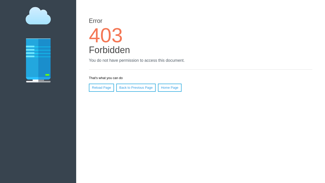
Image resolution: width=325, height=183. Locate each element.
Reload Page (101, 87)
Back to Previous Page (136, 87)
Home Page (169, 87)
